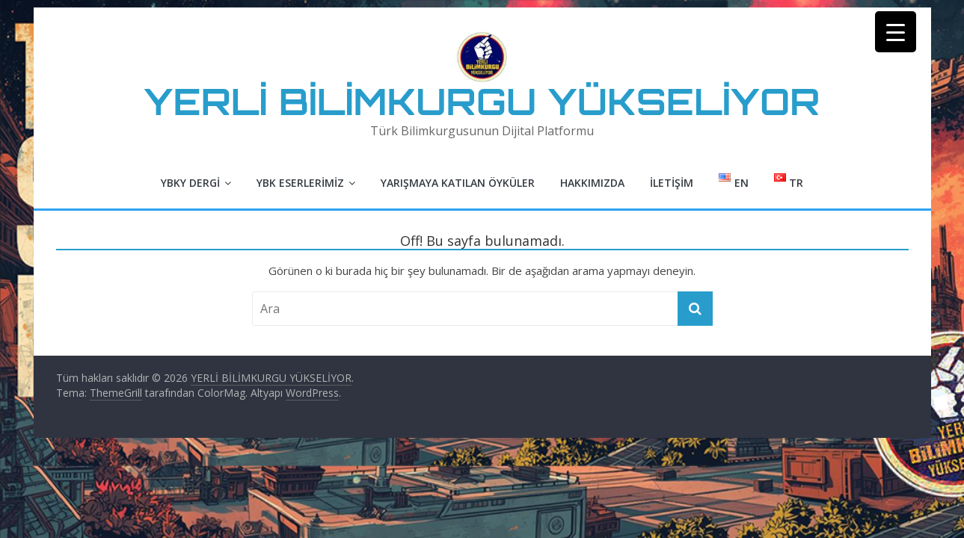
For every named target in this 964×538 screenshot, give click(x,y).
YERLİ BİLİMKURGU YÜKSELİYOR (482, 101)
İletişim (671, 183)
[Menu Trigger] (895, 31)
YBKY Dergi (190, 183)
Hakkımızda (592, 183)
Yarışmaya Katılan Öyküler (458, 183)
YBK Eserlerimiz (300, 183)
